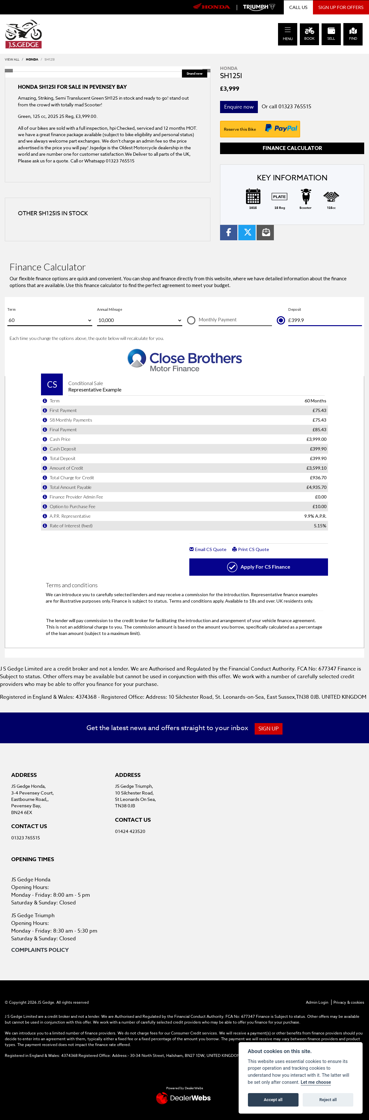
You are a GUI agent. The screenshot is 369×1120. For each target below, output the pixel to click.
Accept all (273, 1099)
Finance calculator (292, 148)
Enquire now (239, 107)
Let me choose (316, 1082)
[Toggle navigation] (287, 30)
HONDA (32, 59)
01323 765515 (294, 107)
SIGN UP (270, 729)
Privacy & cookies (348, 1002)
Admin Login (317, 1002)
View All (12, 59)
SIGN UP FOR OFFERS (341, 7)
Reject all (328, 1099)
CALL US (298, 7)
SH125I (50, 59)
